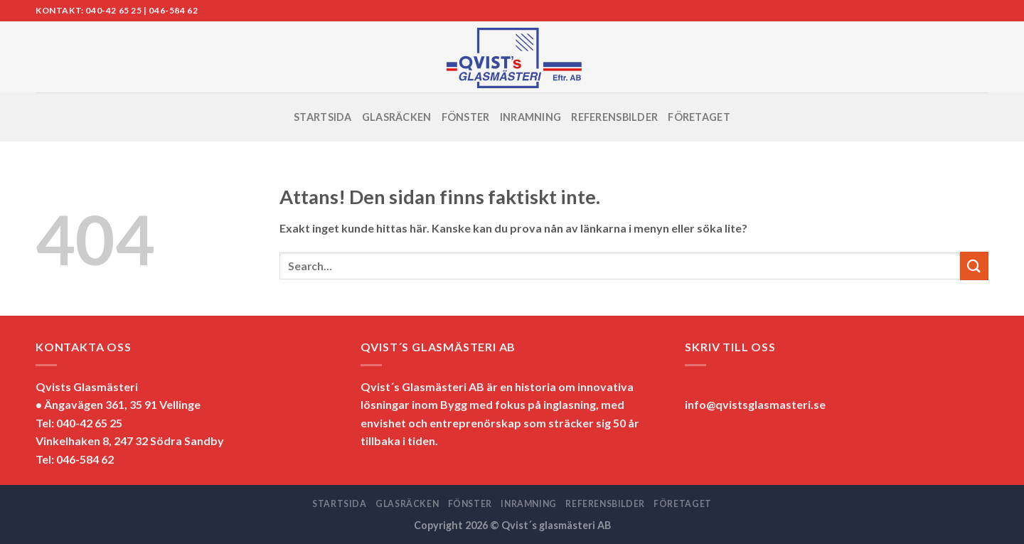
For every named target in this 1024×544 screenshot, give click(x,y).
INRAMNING (531, 117)
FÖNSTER (466, 117)
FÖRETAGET (699, 117)
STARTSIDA (323, 117)
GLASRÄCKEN (397, 117)
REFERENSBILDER (614, 117)
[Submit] (974, 265)
